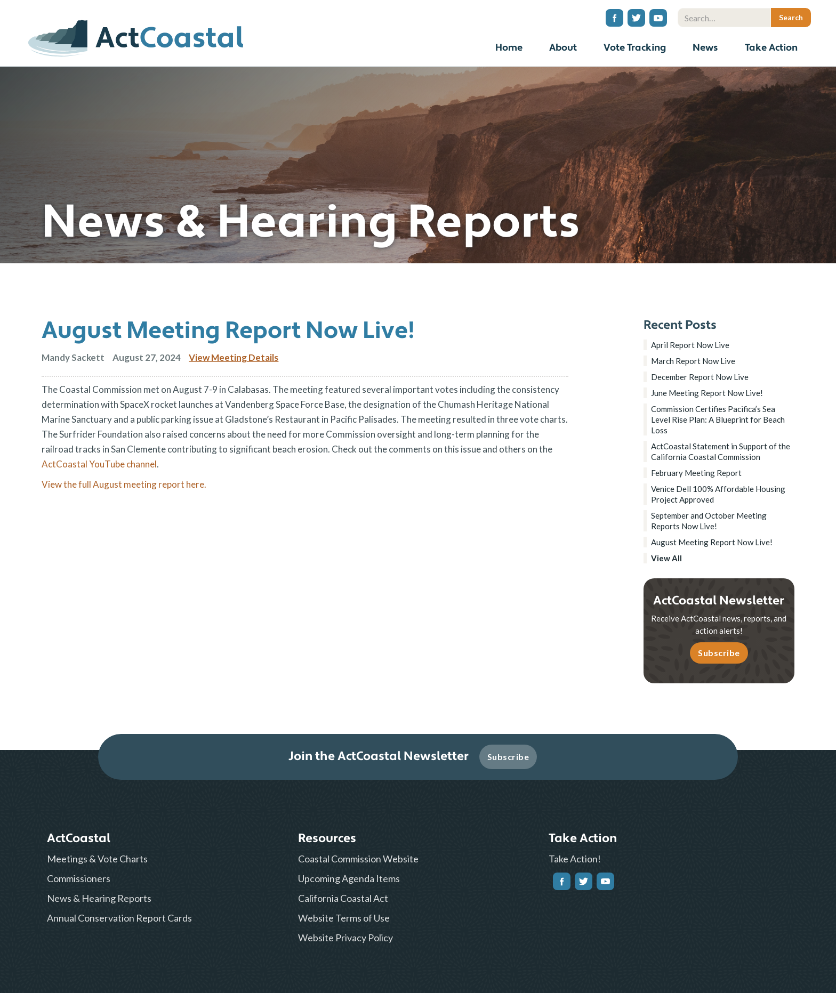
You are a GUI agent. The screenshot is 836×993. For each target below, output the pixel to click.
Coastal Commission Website (358, 859)
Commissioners (78, 878)
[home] (135, 34)
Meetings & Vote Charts (97, 859)
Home (508, 48)
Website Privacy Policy (345, 937)
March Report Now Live (693, 361)
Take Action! (575, 859)
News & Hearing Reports (99, 898)
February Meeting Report (696, 473)
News (705, 48)
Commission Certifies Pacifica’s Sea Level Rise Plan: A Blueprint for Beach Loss (718, 419)
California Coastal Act (343, 898)
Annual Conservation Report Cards (119, 918)
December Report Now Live (700, 377)
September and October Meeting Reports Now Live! (709, 521)
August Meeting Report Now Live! (712, 542)
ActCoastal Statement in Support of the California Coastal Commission (720, 451)
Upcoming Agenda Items (349, 878)
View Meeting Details (233, 357)
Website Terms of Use (344, 918)
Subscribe (719, 653)
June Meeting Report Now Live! (707, 393)
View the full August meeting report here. (124, 484)
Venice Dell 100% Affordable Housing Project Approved (718, 494)
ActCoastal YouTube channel (99, 464)
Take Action (771, 48)
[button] (563, 49)
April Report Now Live (690, 345)
